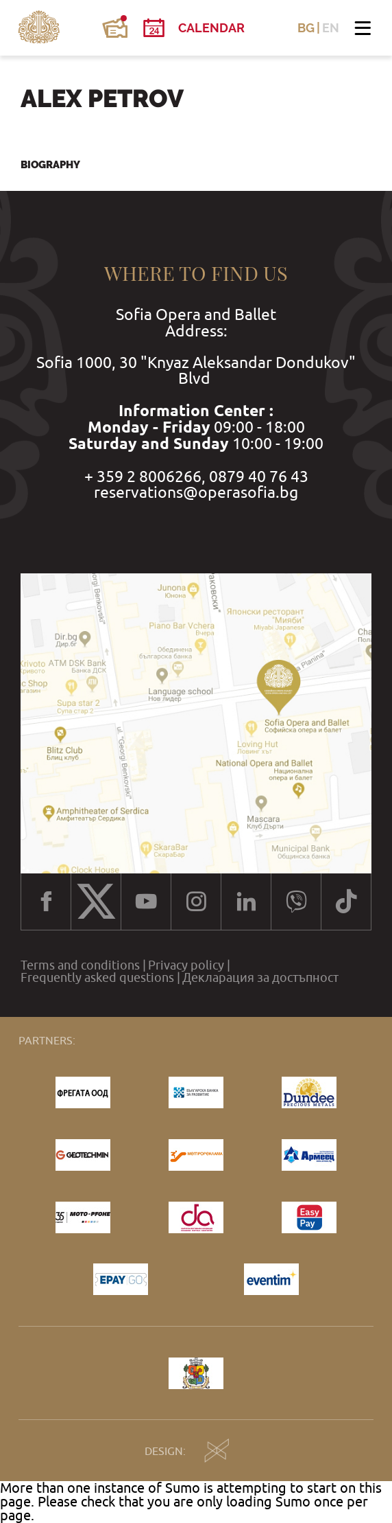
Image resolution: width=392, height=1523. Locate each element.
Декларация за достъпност (260, 978)
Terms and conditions (80, 965)
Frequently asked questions (97, 978)
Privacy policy (186, 965)
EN (330, 28)
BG (306, 28)
